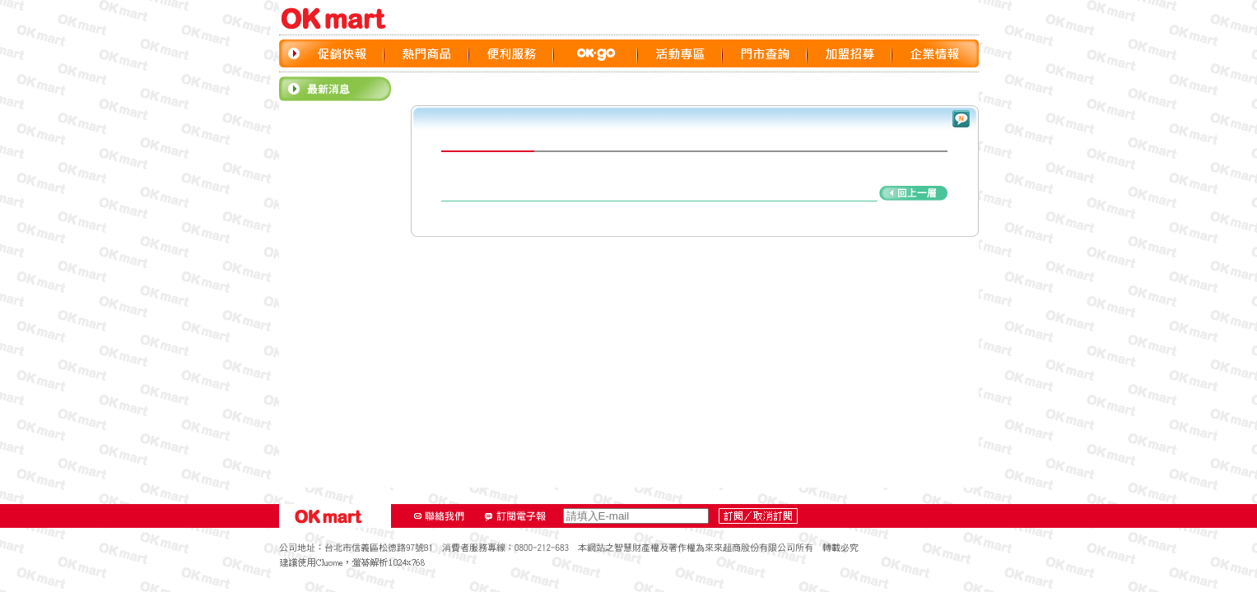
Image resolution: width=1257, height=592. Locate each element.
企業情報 (934, 53)
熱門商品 (426, 53)
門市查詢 (765, 53)
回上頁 (694, 193)
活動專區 (680, 53)
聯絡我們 (439, 516)
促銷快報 (342, 53)
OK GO (596, 53)
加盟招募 (850, 53)
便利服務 (511, 53)
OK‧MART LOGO (341, 18)
